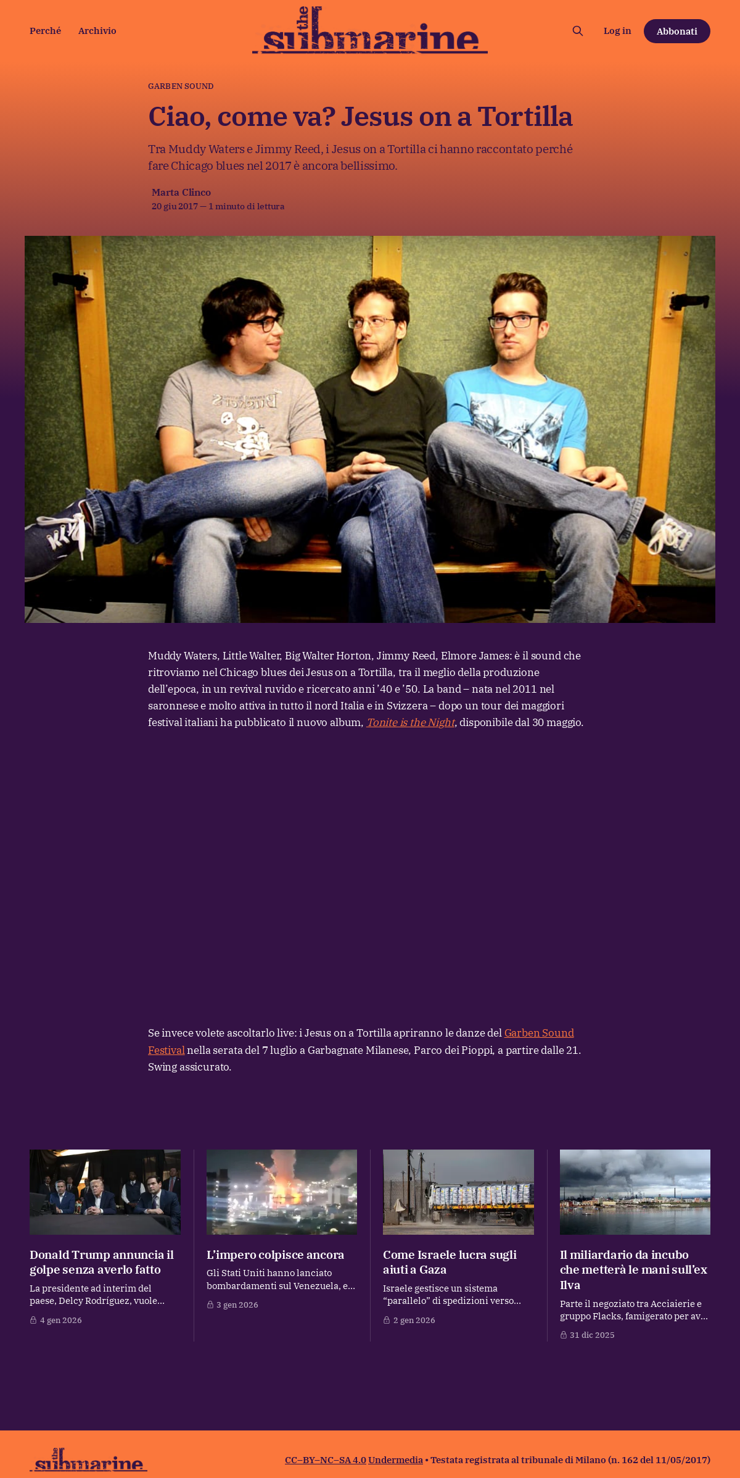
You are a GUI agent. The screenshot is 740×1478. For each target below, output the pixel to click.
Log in (617, 30)
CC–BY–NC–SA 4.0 (325, 1460)
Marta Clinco (181, 192)
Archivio (97, 30)
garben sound (181, 86)
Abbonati (677, 31)
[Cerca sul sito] (578, 31)
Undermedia (395, 1460)
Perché (45, 30)
